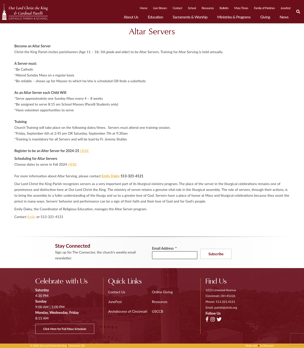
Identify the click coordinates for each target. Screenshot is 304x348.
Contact (177, 8)
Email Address (164, 248)
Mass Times (241, 8)
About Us (131, 17)
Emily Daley (111, 176)
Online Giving (162, 292)
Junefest (285, 8)
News (284, 17)
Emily (31, 217)
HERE (84, 151)
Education (155, 17)
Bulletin (223, 8)
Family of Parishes (264, 8)
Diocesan (268, 345)
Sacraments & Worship (190, 17)
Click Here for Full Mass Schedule (64, 329)
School (192, 8)
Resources (208, 8)
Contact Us (116, 292)
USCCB (157, 311)
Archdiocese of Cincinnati (127, 311)
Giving (265, 17)
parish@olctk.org (225, 307)
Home (143, 8)
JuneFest (115, 302)
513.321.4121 (225, 301)
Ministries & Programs (233, 17)
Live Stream (160, 8)
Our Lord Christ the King (53, 345)
